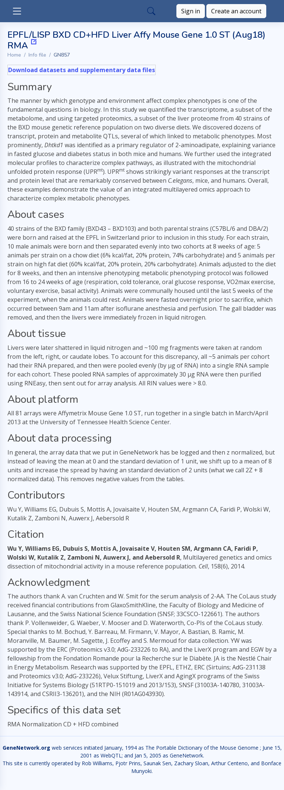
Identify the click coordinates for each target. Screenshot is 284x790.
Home (14, 54)
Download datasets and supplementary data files (81, 70)
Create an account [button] (236, 11)
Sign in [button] (190, 11)
